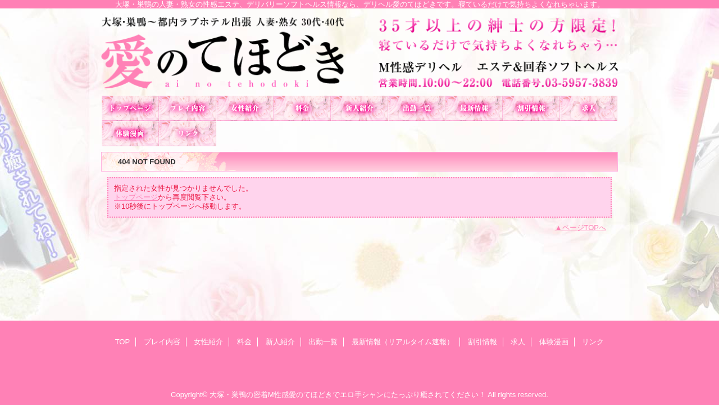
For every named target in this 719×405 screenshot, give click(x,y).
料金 (302, 108)
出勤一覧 (416, 108)
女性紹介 (245, 108)
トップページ (136, 197)
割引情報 (531, 108)
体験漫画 (130, 133)
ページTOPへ (584, 227)
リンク (187, 133)
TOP (130, 108)
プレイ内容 (187, 108)
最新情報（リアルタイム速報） (474, 108)
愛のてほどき (359, 52)
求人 (588, 108)
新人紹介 (359, 108)
